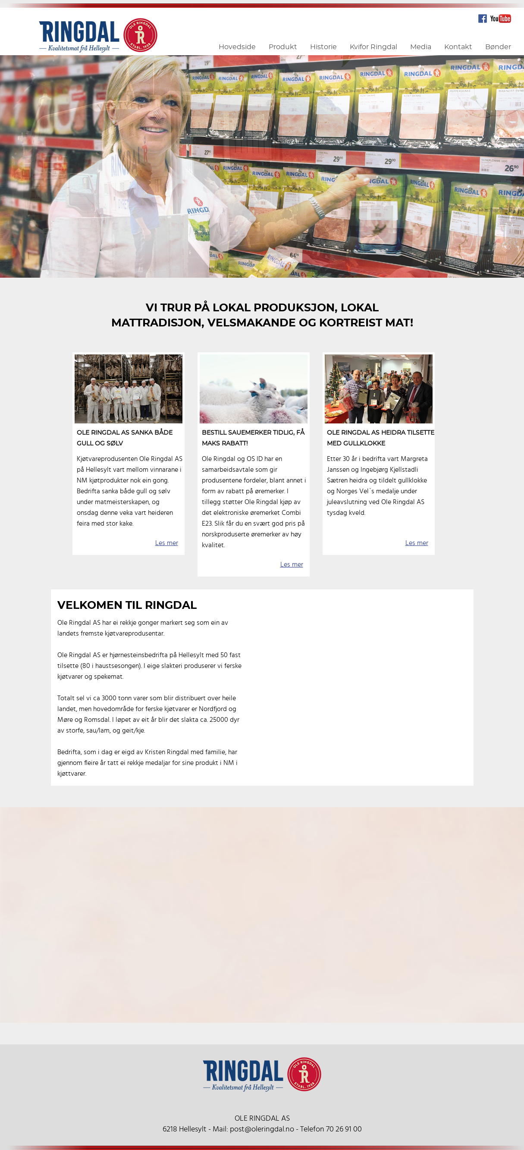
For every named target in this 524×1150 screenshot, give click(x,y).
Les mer (166, 542)
